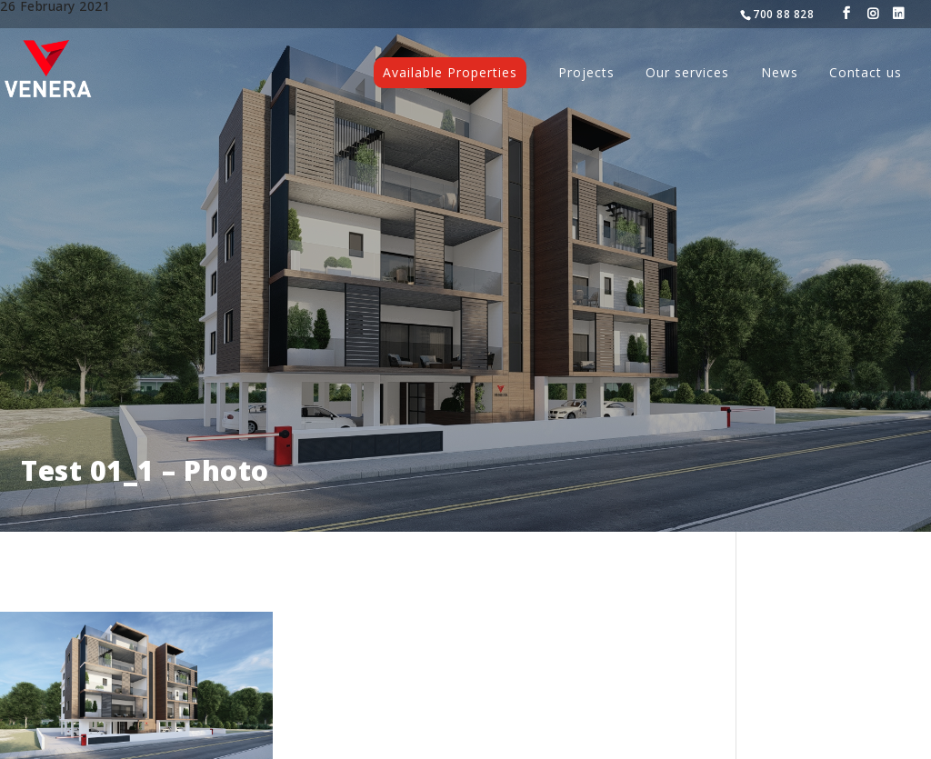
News (779, 73)
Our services (687, 73)
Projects (586, 73)
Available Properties (450, 72)
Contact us (865, 73)
